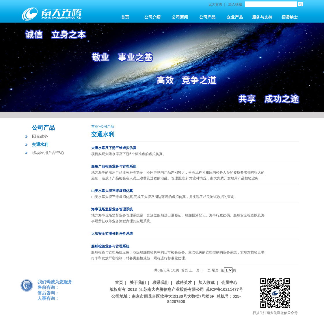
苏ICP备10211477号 (224, 289)
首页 (94, 126)
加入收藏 (235, 4)
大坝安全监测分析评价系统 (112, 234)
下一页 (205, 270)
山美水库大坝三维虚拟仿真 (112, 191)
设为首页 (215, 4)
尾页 (215, 270)
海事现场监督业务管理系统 (112, 209)
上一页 (194, 270)
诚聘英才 (184, 282)
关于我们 (138, 282)
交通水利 (40, 144)
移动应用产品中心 (48, 152)
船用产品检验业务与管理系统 (113, 166)
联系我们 (160, 282)
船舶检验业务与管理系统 (110, 246)
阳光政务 (40, 136)
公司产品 (43, 127)
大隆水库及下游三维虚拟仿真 (113, 148)
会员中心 (229, 282)
